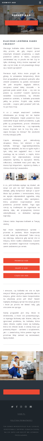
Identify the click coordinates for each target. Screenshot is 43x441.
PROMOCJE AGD (21, 261)
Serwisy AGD (9, 2)
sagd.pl (21, 414)
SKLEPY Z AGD (21, 268)
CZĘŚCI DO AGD (21, 276)
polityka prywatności (22, 420)
